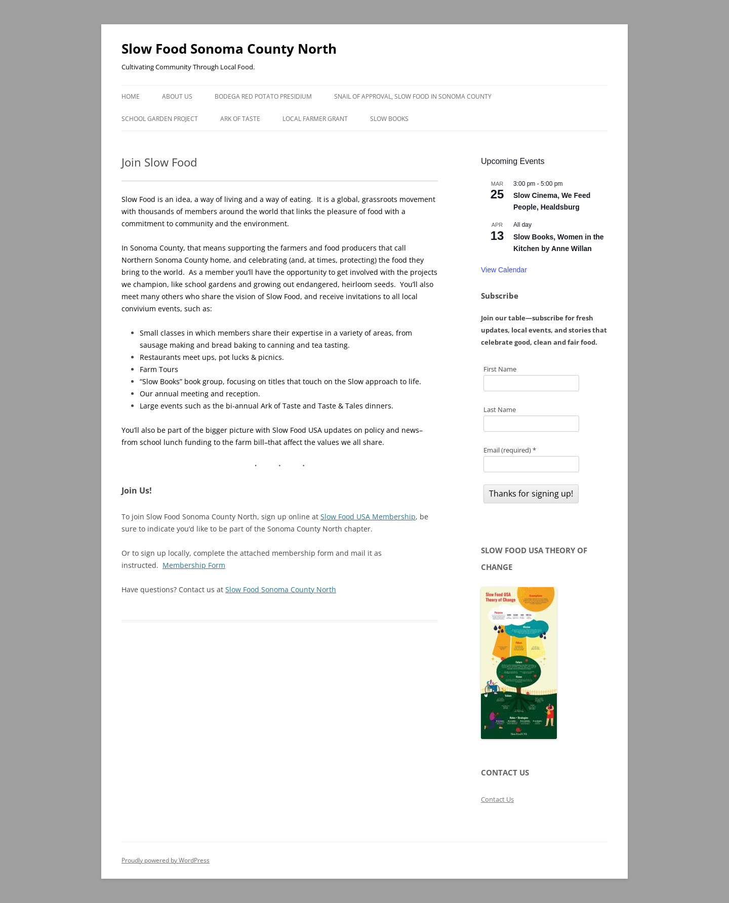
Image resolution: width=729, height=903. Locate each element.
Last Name (499, 409)
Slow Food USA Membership (368, 516)
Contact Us (497, 799)
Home (131, 96)
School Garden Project (160, 118)
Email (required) (509, 450)
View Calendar (504, 270)
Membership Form (194, 565)
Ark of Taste (240, 118)
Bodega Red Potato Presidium (263, 96)
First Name (499, 369)
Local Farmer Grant (315, 118)
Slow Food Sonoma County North (229, 48)
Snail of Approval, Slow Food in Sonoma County (413, 96)
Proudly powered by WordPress (166, 860)
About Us (177, 96)
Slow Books (389, 118)
